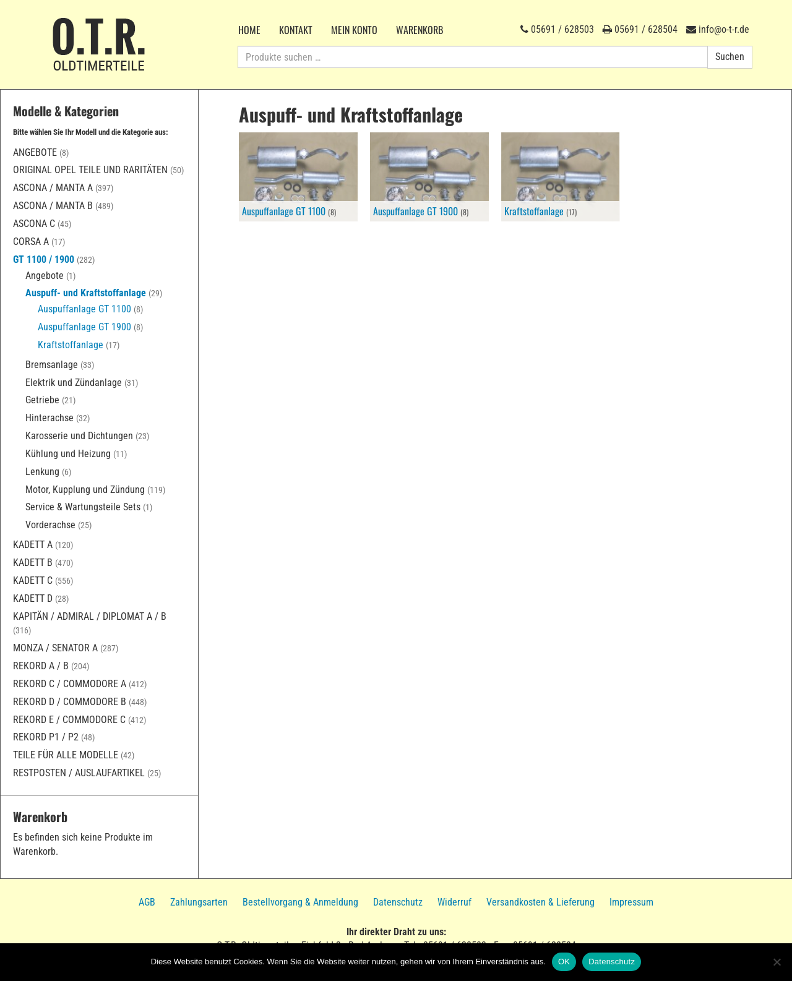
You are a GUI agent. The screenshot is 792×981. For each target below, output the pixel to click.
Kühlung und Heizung (68, 454)
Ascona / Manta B (53, 206)
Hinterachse (49, 418)
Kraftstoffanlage (70, 345)
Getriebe (42, 400)
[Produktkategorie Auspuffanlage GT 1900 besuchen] (429, 176)
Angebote (35, 152)
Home (249, 29)
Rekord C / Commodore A (69, 684)
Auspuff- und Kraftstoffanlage (85, 293)
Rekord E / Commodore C (69, 720)
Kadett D (33, 598)
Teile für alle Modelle (65, 755)
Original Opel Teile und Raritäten (90, 170)
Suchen (729, 56)
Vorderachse (50, 525)
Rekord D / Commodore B (69, 702)
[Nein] (776, 962)
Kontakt (295, 29)
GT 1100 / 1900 (43, 259)
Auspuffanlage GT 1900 (84, 327)
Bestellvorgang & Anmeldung (300, 902)
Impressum (631, 902)
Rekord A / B (41, 666)
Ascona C (34, 223)
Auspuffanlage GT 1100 (84, 309)
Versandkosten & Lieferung (540, 902)
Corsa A (31, 241)
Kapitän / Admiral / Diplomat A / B (89, 616)
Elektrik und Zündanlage (73, 382)
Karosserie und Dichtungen (79, 436)
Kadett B (33, 562)
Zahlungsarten (199, 902)
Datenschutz (398, 902)
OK (564, 961)
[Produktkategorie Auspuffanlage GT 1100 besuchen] (298, 176)
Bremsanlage (51, 365)
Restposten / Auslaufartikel (79, 773)
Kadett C (33, 580)
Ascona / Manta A (53, 188)
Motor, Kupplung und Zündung (85, 489)
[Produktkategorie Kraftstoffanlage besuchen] (560, 176)
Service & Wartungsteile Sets (82, 507)
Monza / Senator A (55, 648)
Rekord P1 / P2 (46, 737)
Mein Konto (354, 29)
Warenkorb (419, 29)
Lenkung (42, 472)
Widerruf (454, 902)
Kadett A (33, 544)
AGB (147, 902)
